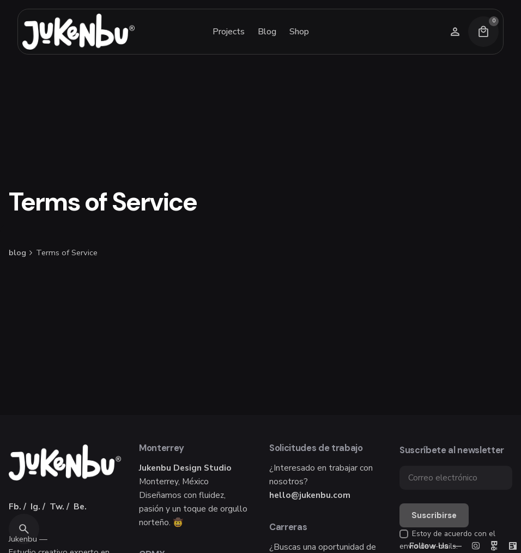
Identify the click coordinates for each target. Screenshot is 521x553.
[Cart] (483, 31)
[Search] (24, 529)
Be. (80, 506)
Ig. (35, 506)
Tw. (57, 506)
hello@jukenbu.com (309, 495)
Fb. (15, 506)
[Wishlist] (455, 32)
